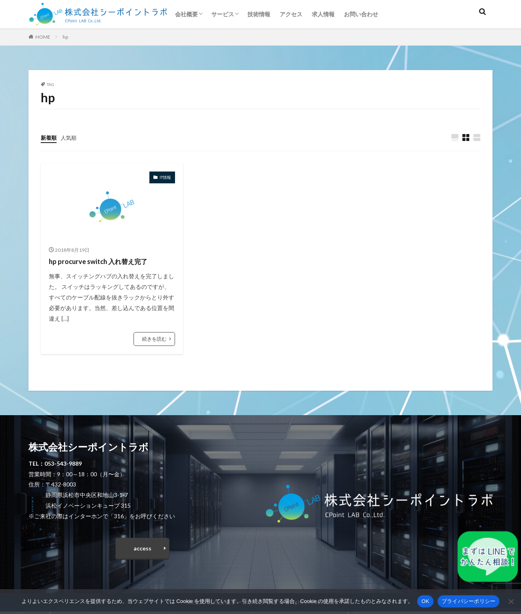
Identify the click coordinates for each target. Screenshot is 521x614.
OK (425, 601)
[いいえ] (511, 601)
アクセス (291, 14)
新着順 (49, 137)
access (142, 549)
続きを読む (154, 339)
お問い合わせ (361, 14)
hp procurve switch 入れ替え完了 (103, 261)
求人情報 (323, 14)
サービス (222, 14)
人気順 (70, 137)
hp (65, 37)
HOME (42, 37)
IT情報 (165, 177)
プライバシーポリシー (469, 601)
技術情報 (258, 14)
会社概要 (186, 14)
